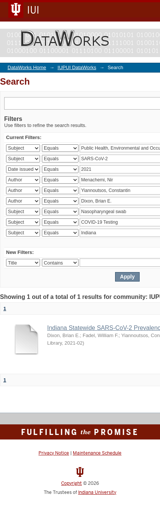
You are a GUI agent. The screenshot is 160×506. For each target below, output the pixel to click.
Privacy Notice (53, 453)
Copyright (71, 483)
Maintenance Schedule (97, 453)
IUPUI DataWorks (77, 67)
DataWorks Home (27, 67)
